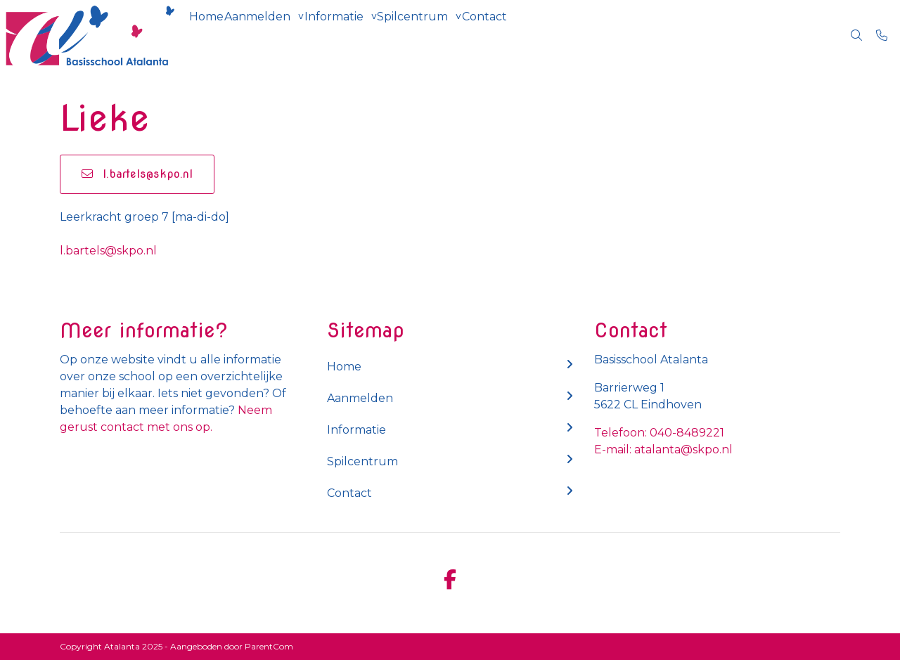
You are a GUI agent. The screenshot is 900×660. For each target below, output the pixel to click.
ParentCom (269, 646)
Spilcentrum (460, 34)
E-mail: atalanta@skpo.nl (663, 449)
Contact (545, 34)
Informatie (367, 34)
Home (213, 34)
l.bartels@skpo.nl (137, 174)
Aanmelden (278, 34)
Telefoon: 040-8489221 (659, 432)
